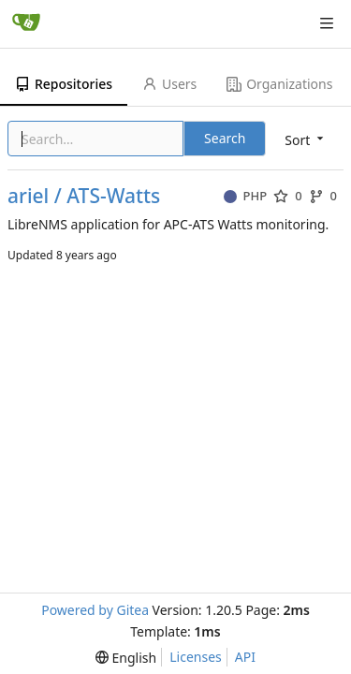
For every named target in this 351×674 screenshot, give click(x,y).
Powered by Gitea (95, 610)
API (245, 657)
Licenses (195, 657)
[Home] (26, 23)
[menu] (125, 658)
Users (169, 84)
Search (224, 138)
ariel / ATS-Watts (83, 196)
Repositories (63, 84)
